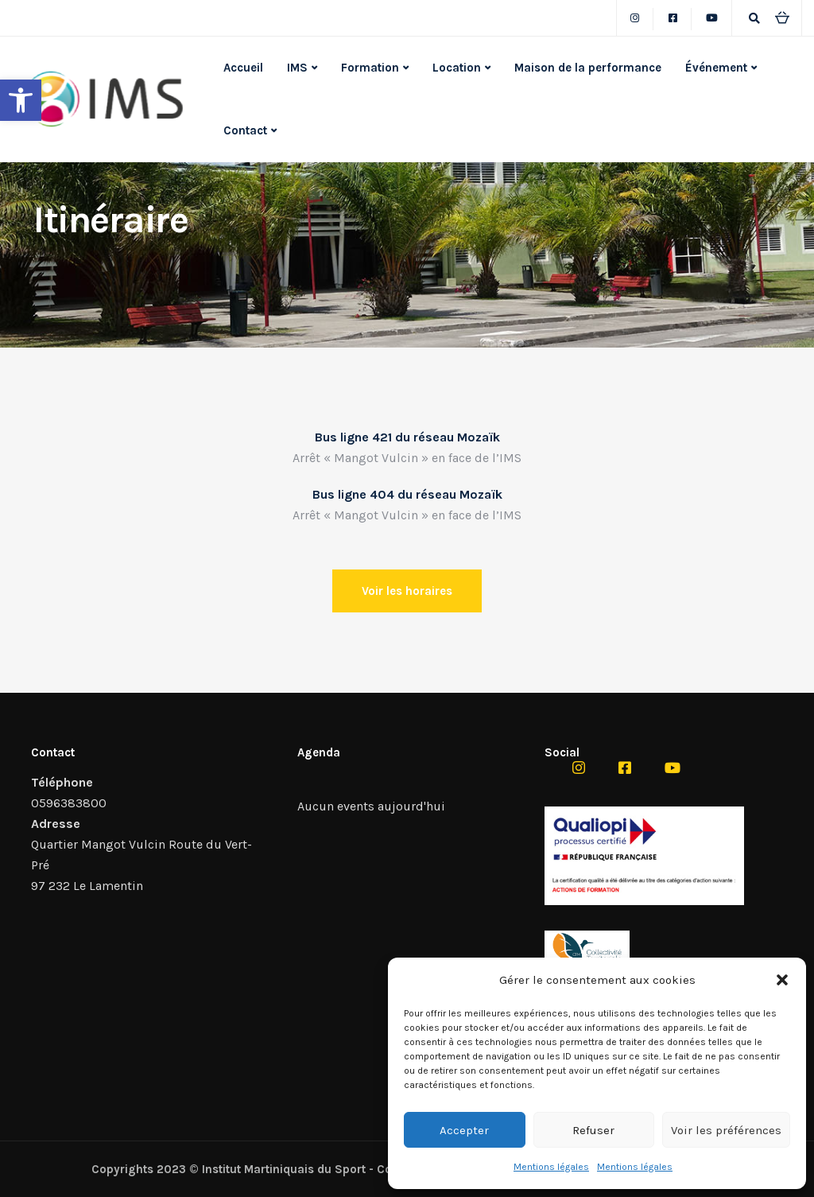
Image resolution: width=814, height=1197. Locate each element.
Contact (245, 130)
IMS (297, 67)
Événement (716, 67)
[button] (20, 100)
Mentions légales (551, 1166)
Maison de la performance (587, 67)
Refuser (593, 1130)
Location (456, 67)
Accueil (243, 67)
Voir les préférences (726, 1130)
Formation (370, 67)
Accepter (464, 1130)
